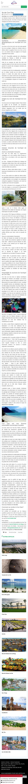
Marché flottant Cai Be (7, 673)
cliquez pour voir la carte (7, 782)
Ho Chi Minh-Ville (6, 752)
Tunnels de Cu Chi (6, 575)
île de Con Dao (12, 532)
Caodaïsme (4, 712)
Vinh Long (4, 555)
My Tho (4, 732)
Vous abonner (23, 776)
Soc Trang (4, 693)
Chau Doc (4, 614)
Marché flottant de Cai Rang (9, 653)
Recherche (23, 6)
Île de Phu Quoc (6, 594)
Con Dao (20, 532)
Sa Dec (3, 634)
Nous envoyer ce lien (18, 14)
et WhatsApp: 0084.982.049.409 (9, 778)
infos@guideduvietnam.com (8, 780)
